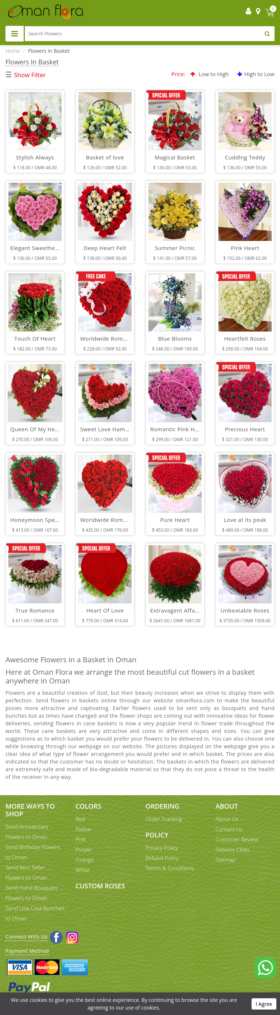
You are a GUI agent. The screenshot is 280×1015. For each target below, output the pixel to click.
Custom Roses (100, 885)
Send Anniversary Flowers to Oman (26, 831)
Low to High (209, 74)
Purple (83, 849)
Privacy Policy (161, 847)
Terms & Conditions (169, 868)
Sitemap (225, 859)
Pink (80, 839)
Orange (84, 859)
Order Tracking (163, 818)
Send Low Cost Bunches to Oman (35, 913)
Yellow (83, 829)
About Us (226, 818)
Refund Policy (162, 857)
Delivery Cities (232, 849)
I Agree (264, 1003)
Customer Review (236, 839)
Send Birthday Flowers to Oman (32, 852)
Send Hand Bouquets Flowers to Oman (31, 892)
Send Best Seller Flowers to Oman (26, 872)
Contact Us (228, 829)
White (82, 869)
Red (80, 818)
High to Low (256, 74)
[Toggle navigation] (14, 33)
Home (12, 50)
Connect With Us (26, 936)
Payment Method (27, 950)
